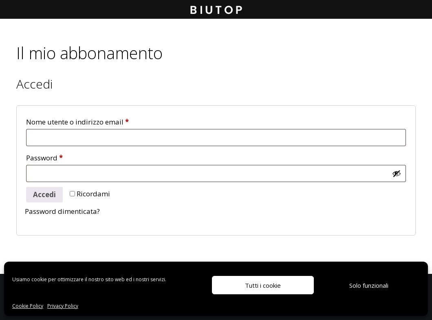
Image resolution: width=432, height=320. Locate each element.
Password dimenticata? (62, 211)
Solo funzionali (368, 285)
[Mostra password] (396, 173)
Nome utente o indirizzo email (91, 121)
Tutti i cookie (263, 285)
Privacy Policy (62, 305)
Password (58, 156)
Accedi (44, 194)
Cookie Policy (27, 305)
